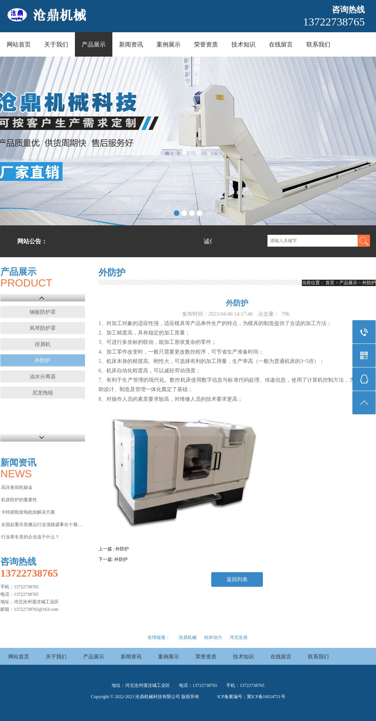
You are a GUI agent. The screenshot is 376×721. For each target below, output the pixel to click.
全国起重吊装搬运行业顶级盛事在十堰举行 (42, 524)
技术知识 (243, 44)
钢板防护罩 (43, 312)
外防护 (43, 360)
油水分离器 (43, 376)
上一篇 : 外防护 (113, 549)
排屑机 (43, 344)
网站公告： (32, 241)
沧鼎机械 (188, 637)
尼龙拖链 (42, 393)
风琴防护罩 (43, 328)
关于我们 (56, 44)
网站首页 (19, 44)
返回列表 (237, 579)
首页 (329, 282)
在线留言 (281, 44)
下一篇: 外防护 (113, 559)
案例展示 (169, 44)
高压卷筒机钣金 (17, 487)
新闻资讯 (131, 44)
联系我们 (318, 44)
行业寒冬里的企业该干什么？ (30, 537)
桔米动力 (213, 637)
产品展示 (94, 44)
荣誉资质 (206, 44)
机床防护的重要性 (19, 499)
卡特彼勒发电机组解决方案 (28, 512)
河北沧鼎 (239, 637)
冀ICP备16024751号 (266, 696)
